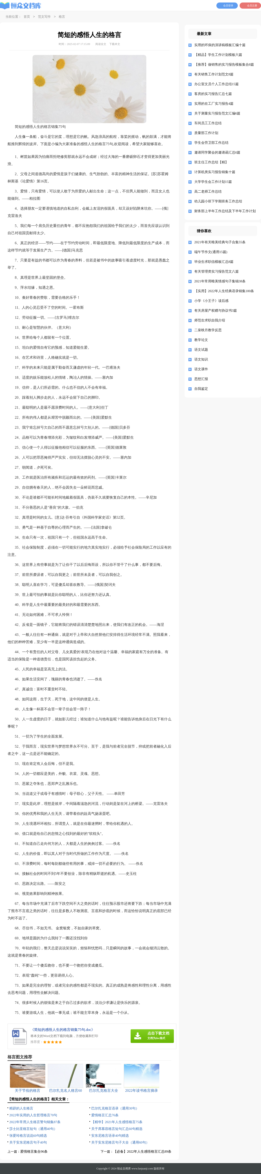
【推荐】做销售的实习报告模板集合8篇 (224, 64)
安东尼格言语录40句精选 (110, 1135)
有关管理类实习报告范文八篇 (216, 271)
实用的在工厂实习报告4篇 (214, 103)
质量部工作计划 (206, 133)
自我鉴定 (201, 389)
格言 (62, 17)
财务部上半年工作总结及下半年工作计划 (224, 211)
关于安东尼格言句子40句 (28, 1142)
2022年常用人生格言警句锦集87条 (35, 1122)
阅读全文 (100, 44)
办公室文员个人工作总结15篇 (216, 84)
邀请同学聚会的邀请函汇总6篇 (217, 152)
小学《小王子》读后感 (211, 301)
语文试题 (201, 349)
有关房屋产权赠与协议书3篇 (215, 310)
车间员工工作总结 (208, 123)
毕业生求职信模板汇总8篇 (214, 262)
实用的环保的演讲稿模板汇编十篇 (220, 45)
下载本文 (114, 44)
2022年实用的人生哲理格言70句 (33, 1115)
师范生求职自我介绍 (209, 320)
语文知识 (201, 359)
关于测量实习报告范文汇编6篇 (217, 113)
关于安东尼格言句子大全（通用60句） (120, 1142)
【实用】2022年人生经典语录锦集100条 (224, 291)
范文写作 (44, 17)
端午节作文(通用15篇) (210, 252)
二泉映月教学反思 (208, 330)
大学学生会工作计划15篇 (213, 182)
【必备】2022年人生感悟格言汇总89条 (142, 1151)
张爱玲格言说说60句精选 (28, 1135)
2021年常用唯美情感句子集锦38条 (220, 281)
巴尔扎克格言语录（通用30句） (115, 1108)
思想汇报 (201, 379)
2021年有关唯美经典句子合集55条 (220, 242)
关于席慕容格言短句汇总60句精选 (116, 1129)
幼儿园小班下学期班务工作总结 (218, 201)
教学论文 (201, 340)
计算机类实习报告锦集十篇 (214, 172)
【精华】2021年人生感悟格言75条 (116, 1122)
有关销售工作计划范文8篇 (214, 74)
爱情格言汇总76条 (105, 1115)
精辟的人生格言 (21, 1108)
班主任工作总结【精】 (211, 162)
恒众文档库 (124, 1168)
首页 (27, 17)
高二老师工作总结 (208, 191)
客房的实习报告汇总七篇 (213, 94)
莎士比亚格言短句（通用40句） (33, 1129)
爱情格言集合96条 (34, 1151)
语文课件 (201, 369)
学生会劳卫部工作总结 (211, 142)
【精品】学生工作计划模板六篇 (218, 55)
